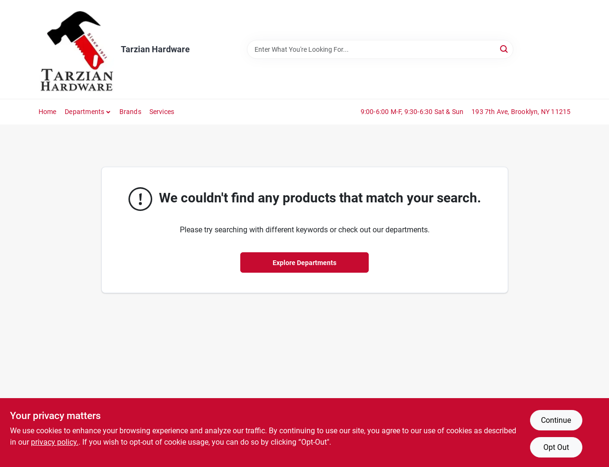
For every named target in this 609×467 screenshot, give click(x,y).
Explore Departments (304, 263)
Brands (130, 111)
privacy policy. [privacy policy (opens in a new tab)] (55, 442)
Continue (556, 420)
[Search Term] (380, 49)
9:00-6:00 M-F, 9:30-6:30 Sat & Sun (412, 111)
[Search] (504, 49)
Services (162, 111)
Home (48, 111)
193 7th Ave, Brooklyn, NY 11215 (520, 111)
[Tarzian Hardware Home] (76, 49)
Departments (84, 111)
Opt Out (556, 447)
